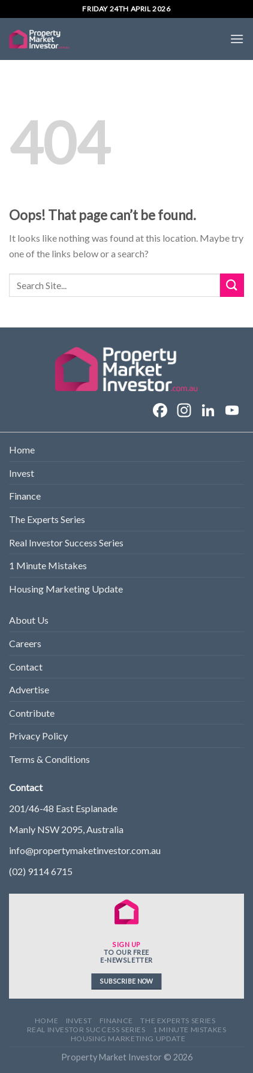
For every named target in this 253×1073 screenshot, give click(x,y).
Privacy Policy (38, 735)
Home (22, 449)
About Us (29, 620)
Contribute (32, 713)
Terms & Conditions (49, 759)
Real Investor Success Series (66, 542)
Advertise (29, 689)
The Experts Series (47, 519)
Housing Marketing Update (66, 588)
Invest (21, 473)
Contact (26, 666)
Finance (25, 495)
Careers (25, 643)
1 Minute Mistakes (48, 565)
